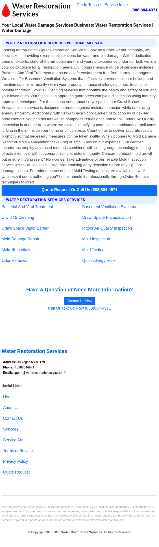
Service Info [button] (115, 4)
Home (8, 397)
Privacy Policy (15, 461)
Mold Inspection (96, 239)
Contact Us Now (80, 301)
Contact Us (13, 418)
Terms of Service (18, 450)
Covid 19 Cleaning (18, 217)
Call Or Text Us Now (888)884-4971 (79, 308)
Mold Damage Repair (20, 239)
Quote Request (16, 472)
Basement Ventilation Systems (109, 207)
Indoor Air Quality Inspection (107, 228)
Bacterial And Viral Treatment (27, 207)
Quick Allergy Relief (99, 260)
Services (10, 429)
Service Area (14, 440)
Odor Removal (14, 260)
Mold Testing (93, 250)
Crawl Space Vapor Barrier (25, 228)
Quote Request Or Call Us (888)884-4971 (79, 189)
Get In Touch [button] (87, 4)
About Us (11, 407)
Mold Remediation (18, 250)
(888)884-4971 (144, 10)
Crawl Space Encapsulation (106, 217)
